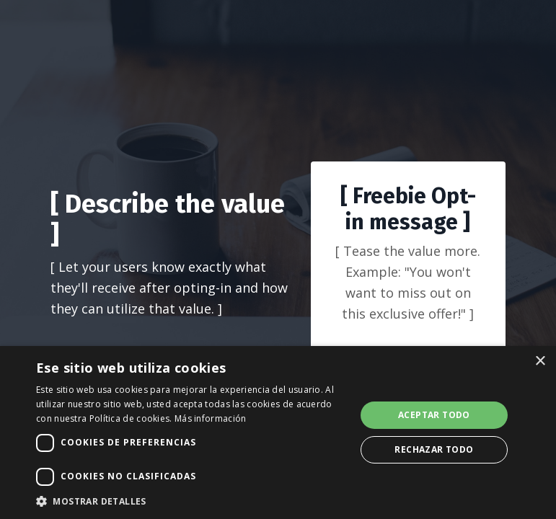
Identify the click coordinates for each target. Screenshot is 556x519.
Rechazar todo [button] (433, 449)
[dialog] (278, 432)
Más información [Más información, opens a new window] (211, 418)
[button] (191, 501)
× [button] (539, 361)
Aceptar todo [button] (434, 415)
